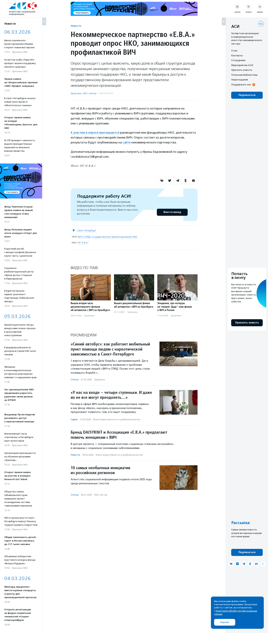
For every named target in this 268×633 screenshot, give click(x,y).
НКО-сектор (89, 93)
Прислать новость (241, 69)
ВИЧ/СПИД (84, 236)
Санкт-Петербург (86, 230)
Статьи (75, 379)
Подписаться (246, 95)
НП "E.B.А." (83, 242)
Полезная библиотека (244, 74)
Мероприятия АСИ (242, 65)
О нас (234, 50)
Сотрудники (238, 60)
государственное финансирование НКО (114, 236)
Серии (74, 419)
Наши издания (239, 79)
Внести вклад (172, 212)
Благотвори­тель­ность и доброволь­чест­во (116, 419)
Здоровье (76, 93)
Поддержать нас (241, 84)
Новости (76, 25)
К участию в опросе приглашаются (95, 132)
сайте (127, 142)
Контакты (237, 55)
